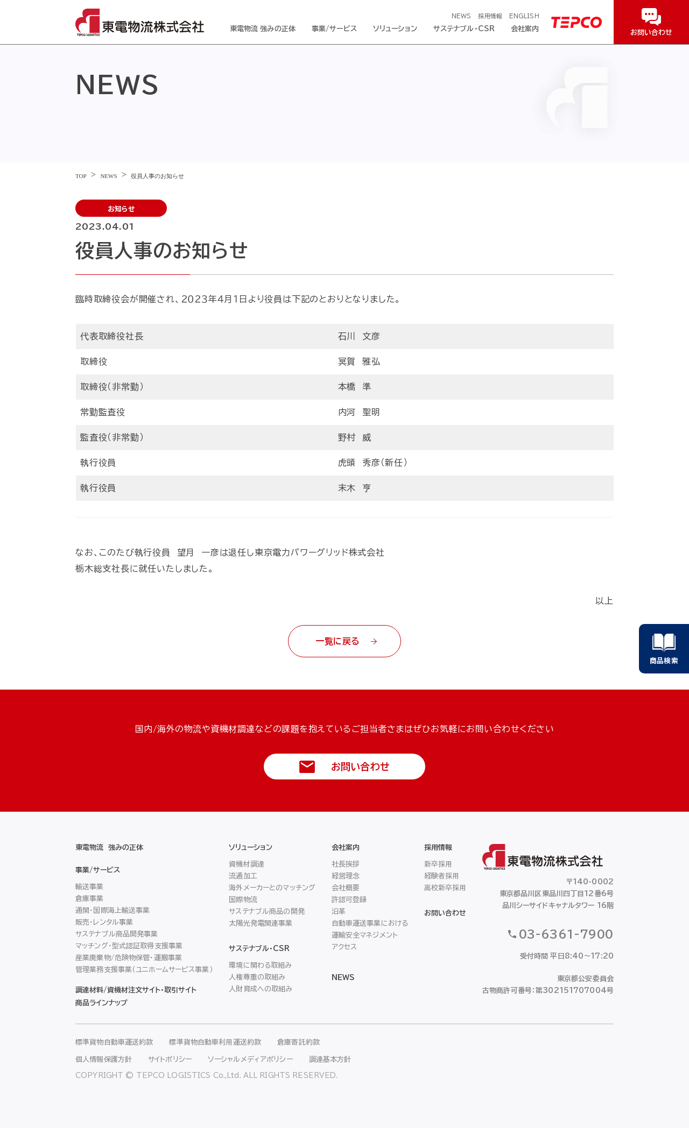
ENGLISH (524, 16)
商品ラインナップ (101, 1002)
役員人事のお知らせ (157, 176)
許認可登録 (349, 899)
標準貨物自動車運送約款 (114, 1042)
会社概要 (346, 887)
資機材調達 (246, 864)
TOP (81, 176)
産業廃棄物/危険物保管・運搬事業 (128, 957)
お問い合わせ (445, 913)
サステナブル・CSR (464, 28)
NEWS (461, 16)
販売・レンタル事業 (104, 922)
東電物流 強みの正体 (263, 28)
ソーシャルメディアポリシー (250, 1059)
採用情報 (490, 16)
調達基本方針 (330, 1059)
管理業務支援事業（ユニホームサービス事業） (144, 969)
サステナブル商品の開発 (266, 911)
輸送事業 (89, 886)
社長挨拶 (346, 864)
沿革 (339, 911)
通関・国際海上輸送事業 (112, 910)
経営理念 (346, 875)
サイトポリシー (170, 1059)
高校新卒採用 (445, 887)
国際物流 (243, 899)
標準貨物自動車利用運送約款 (215, 1042)
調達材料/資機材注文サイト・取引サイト (135, 990)
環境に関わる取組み (260, 965)
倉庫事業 (89, 898)
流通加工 (243, 875)
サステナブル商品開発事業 (116, 934)
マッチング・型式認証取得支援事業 (128, 945)
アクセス (344, 946)
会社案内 (525, 28)
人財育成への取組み (260, 988)
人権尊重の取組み (257, 977)
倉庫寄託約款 (298, 1042)
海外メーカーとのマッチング (272, 887)
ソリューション (395, 28)
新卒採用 (438, 864)
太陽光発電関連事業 (260, 923)
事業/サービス (334, 28)
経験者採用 (442, 875)
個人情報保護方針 (103, 1059)
